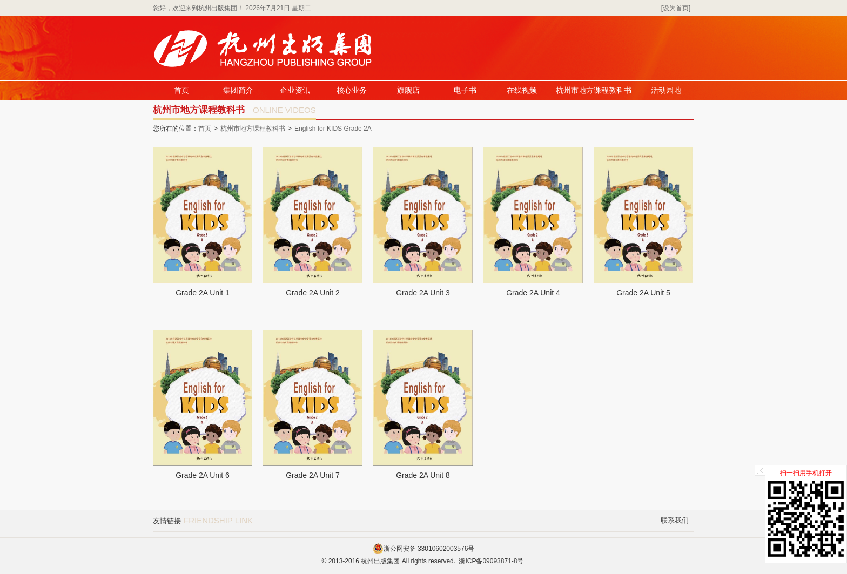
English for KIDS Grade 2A (333, 128)
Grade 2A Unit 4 (533, 292)
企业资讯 (295, 90)
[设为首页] (676, 8)
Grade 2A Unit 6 (203, 475)
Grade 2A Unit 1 (203, 292)
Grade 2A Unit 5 (643, 292)
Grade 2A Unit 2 (313, 292)
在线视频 (522, 90)
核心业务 (352, 90)
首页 (181, 90)
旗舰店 (408, 90)
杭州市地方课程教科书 (593, 90)
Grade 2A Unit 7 (313, 475)
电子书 (465, 90)
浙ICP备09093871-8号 (491, 561)
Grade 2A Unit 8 (423, 475)
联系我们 (675, 520)
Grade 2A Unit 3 (423, 292)
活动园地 (666, 90)
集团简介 (238, 90)
